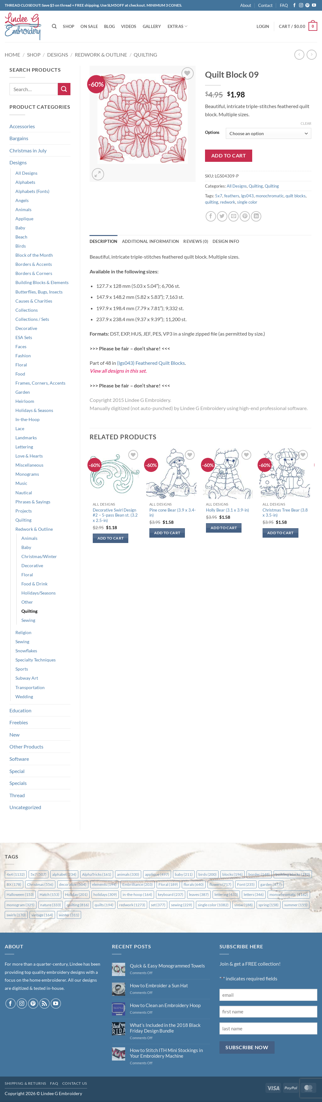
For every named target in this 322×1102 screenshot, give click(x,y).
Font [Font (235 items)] (246, 884)
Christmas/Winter (39, 556)
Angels (22, 200)
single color (247, 202)
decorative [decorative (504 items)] (72, 884)
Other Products (26, 746)
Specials (18, 783)
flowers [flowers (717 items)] (220, 884)
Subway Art (26, 678)
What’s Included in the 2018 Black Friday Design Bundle (165, 1027)
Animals (23, 209)
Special (17, 771)
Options (212, 132)
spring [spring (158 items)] (268, 904)
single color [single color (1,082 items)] (213, 904)
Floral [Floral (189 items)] (168, 884)
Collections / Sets (32, 319)
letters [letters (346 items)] (254, 894)
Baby (20, 227)
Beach (21, 236)
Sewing (28, 620)
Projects (23, 510)
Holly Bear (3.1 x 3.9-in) (227, 510)
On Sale (89, 26)
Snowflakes (26, 650)
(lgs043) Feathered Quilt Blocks (151, 363)
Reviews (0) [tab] (195, 241)
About (245, 5)
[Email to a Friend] (233, 216)
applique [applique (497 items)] (157, 874)
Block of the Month (34, 255)
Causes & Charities (33, 301)
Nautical (23, 492)
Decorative (26, 328)
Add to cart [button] (110, 538)
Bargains (18, 138)
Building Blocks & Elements (42, 282)
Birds (20, 246)
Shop (68, 26)
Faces (20, 346)
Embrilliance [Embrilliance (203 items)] (137, 884)
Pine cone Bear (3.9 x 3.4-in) (172, 512)
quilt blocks (296, 195)
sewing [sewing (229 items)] (181, 904)
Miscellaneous (29, 465)
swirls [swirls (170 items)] (16, 915)
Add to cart (228, 155)
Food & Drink (34, 583)
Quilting (145, 55)
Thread (17, 795)
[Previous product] (311, 54)
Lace (19, 428)
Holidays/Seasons (38, 592)
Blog (109, 26)
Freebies (18, 722)
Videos (128, 26)
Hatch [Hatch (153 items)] (49, 894)
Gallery (152, 26)
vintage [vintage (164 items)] (42, 915)
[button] (263, 26)
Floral (21, 364)
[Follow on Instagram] (301, 5)
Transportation (30, 687)
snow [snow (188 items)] (243, 904)
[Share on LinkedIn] (256, 216)
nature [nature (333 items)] (50, 904)
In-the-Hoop (27, 419)
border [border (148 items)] (259, 874)
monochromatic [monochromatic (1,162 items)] (288, 894)
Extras (178, 26)
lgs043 (247, 195)
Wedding (24, 696)
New (14, 734)
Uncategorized (25, 807)
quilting (211, 202)
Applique (24, 218)
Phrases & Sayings (32, 501)
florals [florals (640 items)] (194, 884)
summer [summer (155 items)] (296, 904)
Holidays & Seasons (34, 410)
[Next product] (299, 54)
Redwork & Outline (101, 55)
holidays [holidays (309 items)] (105, 894)
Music (21, 483)
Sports (21, 669)
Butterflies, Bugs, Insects (39, 291)
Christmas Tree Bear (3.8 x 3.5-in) (285, 512)
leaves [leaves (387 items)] (199, 894)
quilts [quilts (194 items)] (104, 904)
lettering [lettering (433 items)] (226, 894)
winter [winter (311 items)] (69, 915)
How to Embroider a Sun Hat (159, 985)
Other (27, 602)
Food (20, 373)
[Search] (54, 26)
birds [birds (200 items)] (207, 874)
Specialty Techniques (35, 659)
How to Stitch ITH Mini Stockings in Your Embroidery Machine (166, 1053)
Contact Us (74, 1083)
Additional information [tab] (150, 241)
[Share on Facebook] (211, 216)
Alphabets (25, 182)
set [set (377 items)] (158, 904)
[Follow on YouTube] (314, 5)
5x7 (218, 195)
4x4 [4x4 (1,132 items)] (16, 874)
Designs (57, 55)
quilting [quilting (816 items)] (78, 904)
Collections (26, 310)
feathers (231, 195)
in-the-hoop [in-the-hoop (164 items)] (137, 894)
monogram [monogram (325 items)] (21, 904)
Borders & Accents (33, 264)
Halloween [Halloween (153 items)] (20, 894)
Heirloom (24, 401)
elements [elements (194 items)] (104, 884)
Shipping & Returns (25, 1083)
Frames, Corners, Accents (40, 383)
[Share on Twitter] (222, 216)
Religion (23, 632)
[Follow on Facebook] (294, 5)
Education (20, 710)
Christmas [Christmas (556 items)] (40, 884)
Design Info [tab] (226, 241)
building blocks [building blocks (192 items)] (292, 874)
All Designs (26, 173)
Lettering (24, 446)
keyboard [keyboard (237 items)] (170, 894)
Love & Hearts (29, 455)
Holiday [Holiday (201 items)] (76, 894)
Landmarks (26, 437)
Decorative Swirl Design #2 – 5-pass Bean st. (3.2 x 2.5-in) (115, 515)
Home (12, 55)
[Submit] (64, 89)
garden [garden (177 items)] (271, 884)
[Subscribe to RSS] (44, 1003)
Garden (22, 392)
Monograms (27, 474)
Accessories (22, 126)
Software (19, 759)
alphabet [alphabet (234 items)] (64, 874)
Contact (265, 5)
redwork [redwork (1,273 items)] (132, 904)
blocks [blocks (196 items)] (232, 874)
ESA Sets (23, 337)
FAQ (284, 5)
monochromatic (270, 195)
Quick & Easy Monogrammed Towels (167, 965)
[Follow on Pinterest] (307, 5)
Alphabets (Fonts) (32, 191)
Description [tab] (104, 241)
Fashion (23, 355)
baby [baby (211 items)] (184, 874)
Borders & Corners (33, 273)
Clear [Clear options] (306, 123)
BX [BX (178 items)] (14, 884)
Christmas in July (28, 150)
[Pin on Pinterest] (245, 216)
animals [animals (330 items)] (128, 874)
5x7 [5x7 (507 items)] (39, 874)
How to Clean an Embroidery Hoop (165, 1005)
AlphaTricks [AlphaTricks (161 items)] (96, 874)
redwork (227, 202)
